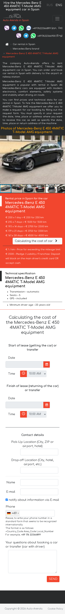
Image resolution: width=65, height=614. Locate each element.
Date (11, 357)
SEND (53, 579)
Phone (10, 506)
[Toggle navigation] (57, 18)
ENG (59, 5)
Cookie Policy (55, 609)
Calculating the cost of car (36, 241)
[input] (25, 364)
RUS (50, 5)
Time (11, 373)
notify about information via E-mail (32, 500)
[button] (62, 159)
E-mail (10, 491)
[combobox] (13, 513)
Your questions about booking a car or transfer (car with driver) (32, 544)
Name (10, 482)
